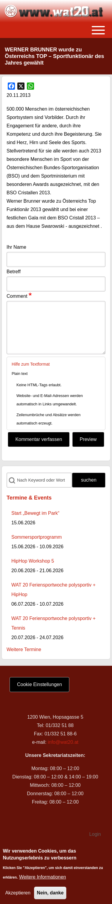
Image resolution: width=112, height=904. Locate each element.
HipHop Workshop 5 (32, 561)
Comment (17, 296)
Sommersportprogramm (36, 537)
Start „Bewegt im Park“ (35, 513)
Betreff (14, 271)
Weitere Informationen (42, 876)
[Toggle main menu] (56, 30)
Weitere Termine (24, 649)
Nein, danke (50, 892)
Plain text (19, 373)
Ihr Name (16, 247)
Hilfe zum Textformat (31, 364)
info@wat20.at (63, 742)
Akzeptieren (17, 892)
